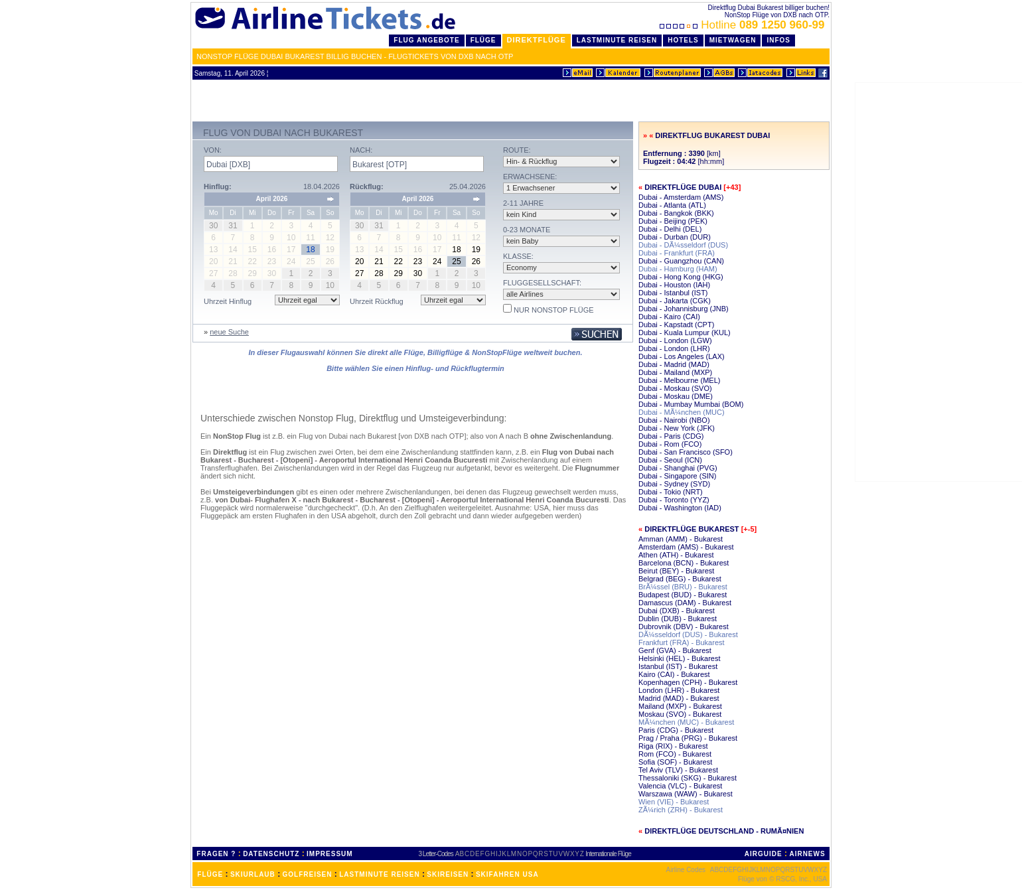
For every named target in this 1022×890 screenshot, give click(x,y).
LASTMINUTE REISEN (379, 874)
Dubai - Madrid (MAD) (673, 364)
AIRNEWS (807, 853)
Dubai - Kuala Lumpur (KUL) (684, 332)
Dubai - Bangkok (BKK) (676, 213)
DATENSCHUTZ (271, 853)
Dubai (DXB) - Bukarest (676, 611)
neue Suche (229, 332)
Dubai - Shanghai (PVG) (677, 468)
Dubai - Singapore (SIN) (677, 476)
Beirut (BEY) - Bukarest (676, 571)
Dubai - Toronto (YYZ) (673, 500)
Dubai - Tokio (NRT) (670, 492)
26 (476, 261)
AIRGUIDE (763, 853)
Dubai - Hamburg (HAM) (677, 269)
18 (456, 249)
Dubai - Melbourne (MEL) (679, 380)
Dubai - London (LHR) (674, 348)
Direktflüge (536, 40)
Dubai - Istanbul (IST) (673, 293)
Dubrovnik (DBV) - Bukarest (683, 626)
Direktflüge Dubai (682, 187)
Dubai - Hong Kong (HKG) (680, 277)
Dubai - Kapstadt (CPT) (676, 325)
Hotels (683, 40)
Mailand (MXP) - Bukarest (680, 706)
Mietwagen (733, 40)
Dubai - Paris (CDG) (670, 436)
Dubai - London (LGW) (675, 340)
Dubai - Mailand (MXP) (675, 372)
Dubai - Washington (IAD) (679, 508)
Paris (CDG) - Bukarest (675, 730)
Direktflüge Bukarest (691, 529)
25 (456, 261)
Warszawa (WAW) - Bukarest (685, 794)
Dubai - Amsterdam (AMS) (680, 197)
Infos (778, 40)
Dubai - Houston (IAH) (674, 285)
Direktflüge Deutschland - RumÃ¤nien (724, 831)
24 (437, 261)
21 (378, 261)
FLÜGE (210, 874)
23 (417, 261)
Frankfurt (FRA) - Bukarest (681, 642)
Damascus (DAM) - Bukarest (684, 603)
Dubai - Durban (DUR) (674, 237)
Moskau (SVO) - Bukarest (679, 714)
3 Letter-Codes (436, 853)
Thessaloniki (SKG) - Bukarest (687, 778)
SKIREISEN (448, 874)
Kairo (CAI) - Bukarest (674, 674)
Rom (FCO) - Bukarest (674, 754)
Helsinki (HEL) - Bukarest (679, 658)
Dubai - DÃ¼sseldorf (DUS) (683, 245)
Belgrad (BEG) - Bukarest (679, 579)
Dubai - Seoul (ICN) (670, 460)
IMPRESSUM (330, 853)
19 (476, 249)
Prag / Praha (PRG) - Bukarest (687, 738)
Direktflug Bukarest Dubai (712, 135)
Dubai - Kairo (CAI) (669, 317)
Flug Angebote (426, 40)
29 (398, 273)
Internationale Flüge (607, 853)
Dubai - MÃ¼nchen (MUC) (681, 412)
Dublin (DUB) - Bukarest (677, 619)
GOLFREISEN (307, 874)
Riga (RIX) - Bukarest (673, 746)
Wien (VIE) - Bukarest (673, 802)
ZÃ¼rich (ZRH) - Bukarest (680, 810)
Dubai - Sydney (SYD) (674, 484)
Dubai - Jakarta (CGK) (674, 301)
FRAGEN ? (216, 853)
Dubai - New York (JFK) (676, 428)
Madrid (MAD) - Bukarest (678, 698)
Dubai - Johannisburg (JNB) (683, 309)
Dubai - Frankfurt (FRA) (676, 253)
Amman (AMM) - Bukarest (680, 539)
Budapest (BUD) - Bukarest (682, 595)
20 (359, 261)
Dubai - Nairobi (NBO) (674, 420)
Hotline (743, 25)
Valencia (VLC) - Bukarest (680, 786)
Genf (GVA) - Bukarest (674, 650)
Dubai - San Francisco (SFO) (685, 452)
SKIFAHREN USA (507, 874)
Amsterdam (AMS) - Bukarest (686, 547)
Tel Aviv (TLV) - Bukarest (678, 770)
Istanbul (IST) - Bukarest (677, 666)
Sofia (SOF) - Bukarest (675, 762)
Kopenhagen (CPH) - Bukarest (687, 682)
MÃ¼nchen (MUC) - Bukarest (686, 722)
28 (378, 273)
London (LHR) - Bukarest (678, 690)
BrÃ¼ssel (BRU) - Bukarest (682, 587)
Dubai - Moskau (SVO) (675, 388)
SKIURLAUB (252, 874)
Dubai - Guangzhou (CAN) (681, 261)
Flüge (483, 40)
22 (398, 261)
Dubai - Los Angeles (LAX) (681, 356)
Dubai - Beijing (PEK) (672, 221)
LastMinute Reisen (617, 40)
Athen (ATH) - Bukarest (676, 555)
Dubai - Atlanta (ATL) (672, 205)
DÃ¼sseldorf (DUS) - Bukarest (688, 634)
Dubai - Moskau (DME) (675, 396)
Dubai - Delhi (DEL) (669, 229)
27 (359, 273)
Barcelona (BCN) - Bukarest (683, 563)
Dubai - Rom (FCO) (669, 444)
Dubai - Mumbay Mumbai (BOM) (690, 404)
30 (417, 273)
